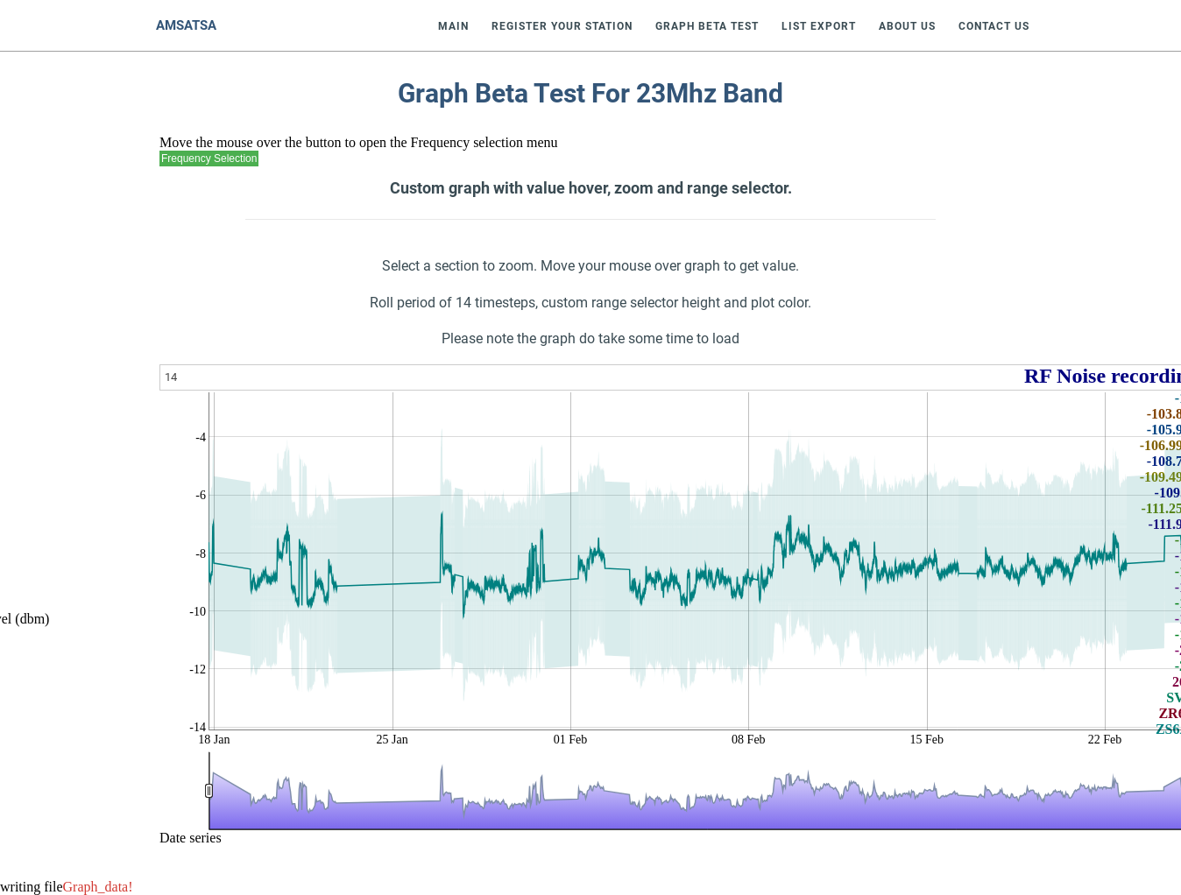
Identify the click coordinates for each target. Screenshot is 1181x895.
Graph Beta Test (707, 26)
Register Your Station (562, 26)
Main (453, 26)
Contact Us (993, 26)
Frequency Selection (209, 158)
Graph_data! (98, 886)
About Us (907, 26)
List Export (818, 26)
